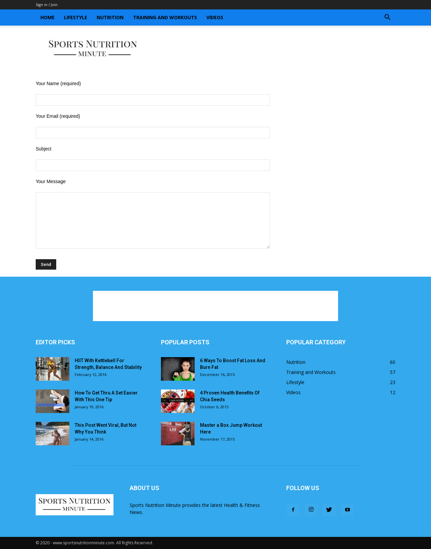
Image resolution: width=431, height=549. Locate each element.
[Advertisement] (272, 49)
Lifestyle (75, 17)
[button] (387, 18)
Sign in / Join (47, 4)
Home (47, 17)
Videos (214, 17)
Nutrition (110, 17)
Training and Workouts (165, 17)
